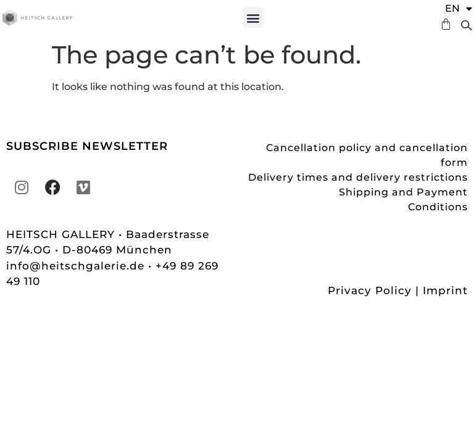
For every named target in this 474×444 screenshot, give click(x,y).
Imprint (445, 290)
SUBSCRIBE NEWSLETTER (87, 146)
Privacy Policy (370, 290)
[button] (253, 17)
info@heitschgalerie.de (77, 266)
